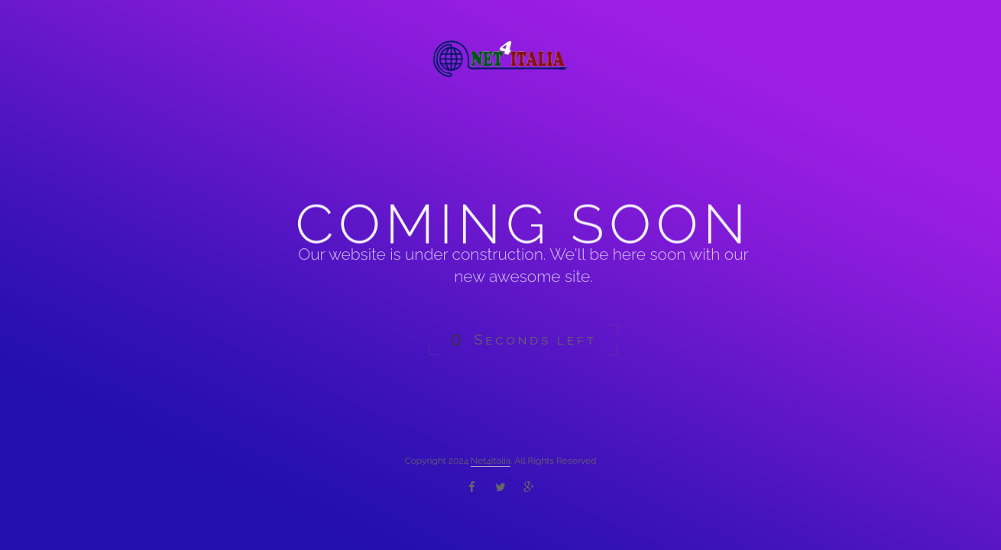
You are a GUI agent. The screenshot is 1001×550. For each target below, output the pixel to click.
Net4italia (490, 460)
